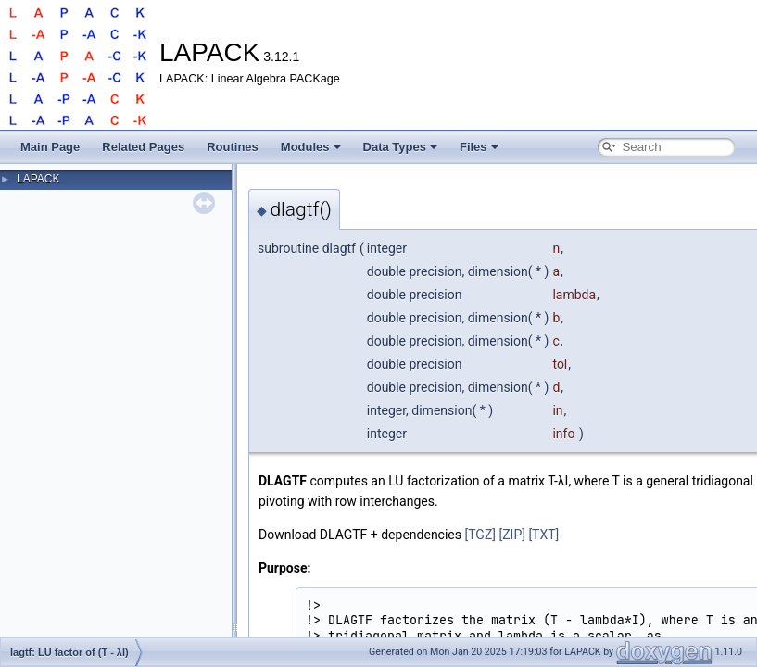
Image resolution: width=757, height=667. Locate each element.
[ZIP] (511, 534)
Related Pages (143, 147)
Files (479, 147)
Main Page (50, 147)
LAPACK (38, 178)
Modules (311, 147)
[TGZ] (480, 534)
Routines (233, 147)
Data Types (400, 147)
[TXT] (543, 534)
